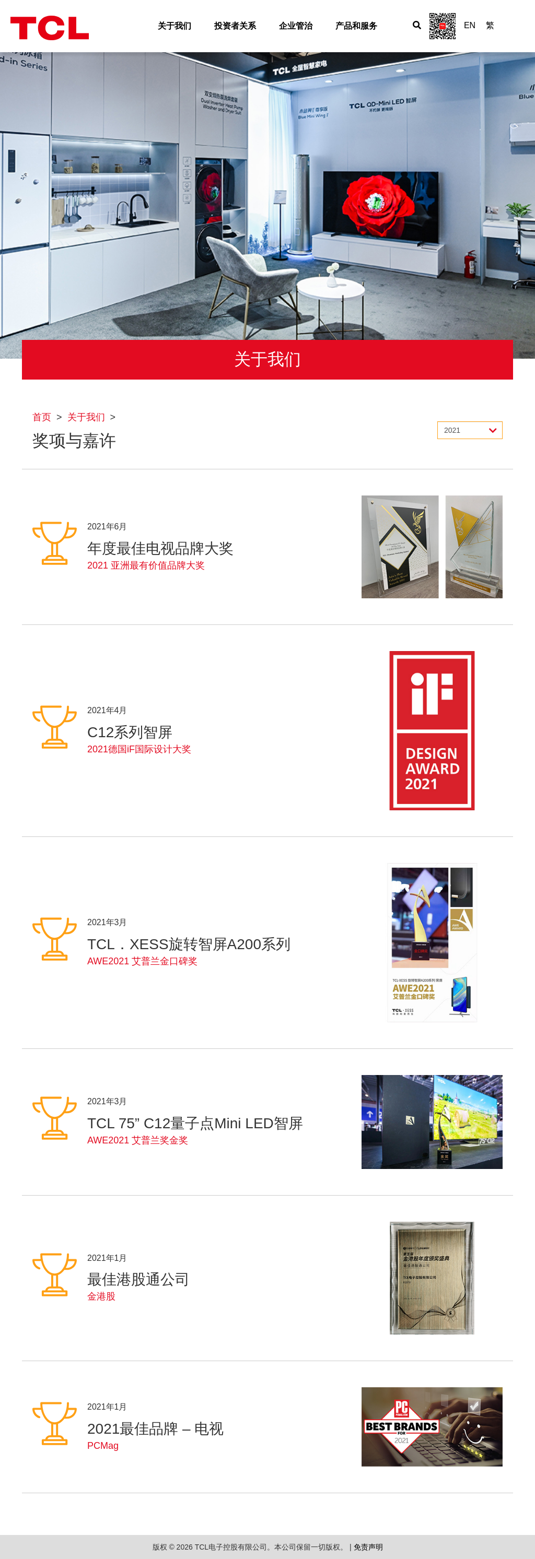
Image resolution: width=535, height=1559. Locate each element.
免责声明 (368, 1547)
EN (469, 25)
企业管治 (295, 25)
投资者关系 (235, 25)
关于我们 (174, 25)
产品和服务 (356, 25)
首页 (41, 417)
